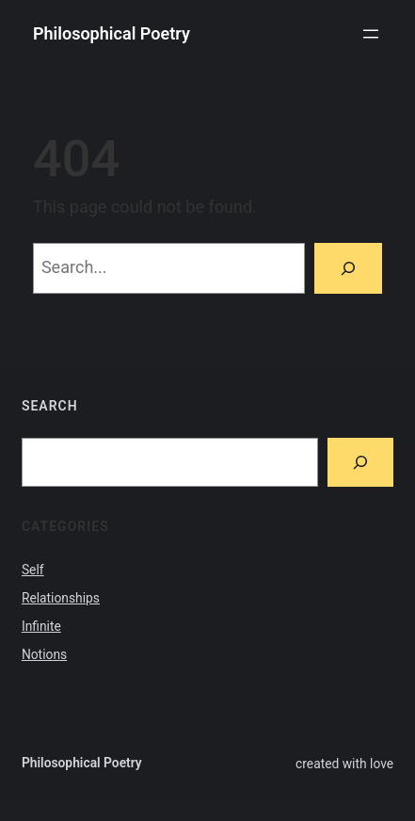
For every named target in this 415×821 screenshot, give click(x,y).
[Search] (348, 268)
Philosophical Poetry (111, 33)
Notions (44, 654)
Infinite (41, 626)
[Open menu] (370, 34)
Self (33, 569)
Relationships (61, 597)
